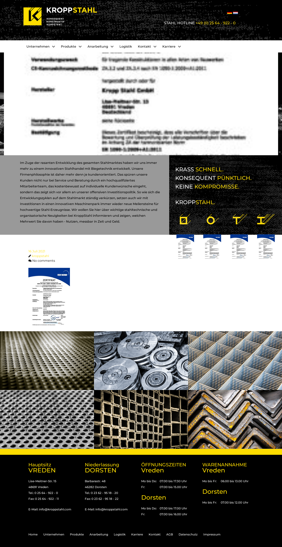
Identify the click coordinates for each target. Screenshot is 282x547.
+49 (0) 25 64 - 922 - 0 (216, 23)
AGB (169, 534)
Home (33, 534)
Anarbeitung (98, 534)
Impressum (212, 534)
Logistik (120, 534)
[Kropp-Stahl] (65, 16)
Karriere (137, 534)
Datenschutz (188, 534)
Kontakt (155, 534)
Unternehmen (53, 534)
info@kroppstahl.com (55, 509)
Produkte (77, 534)
